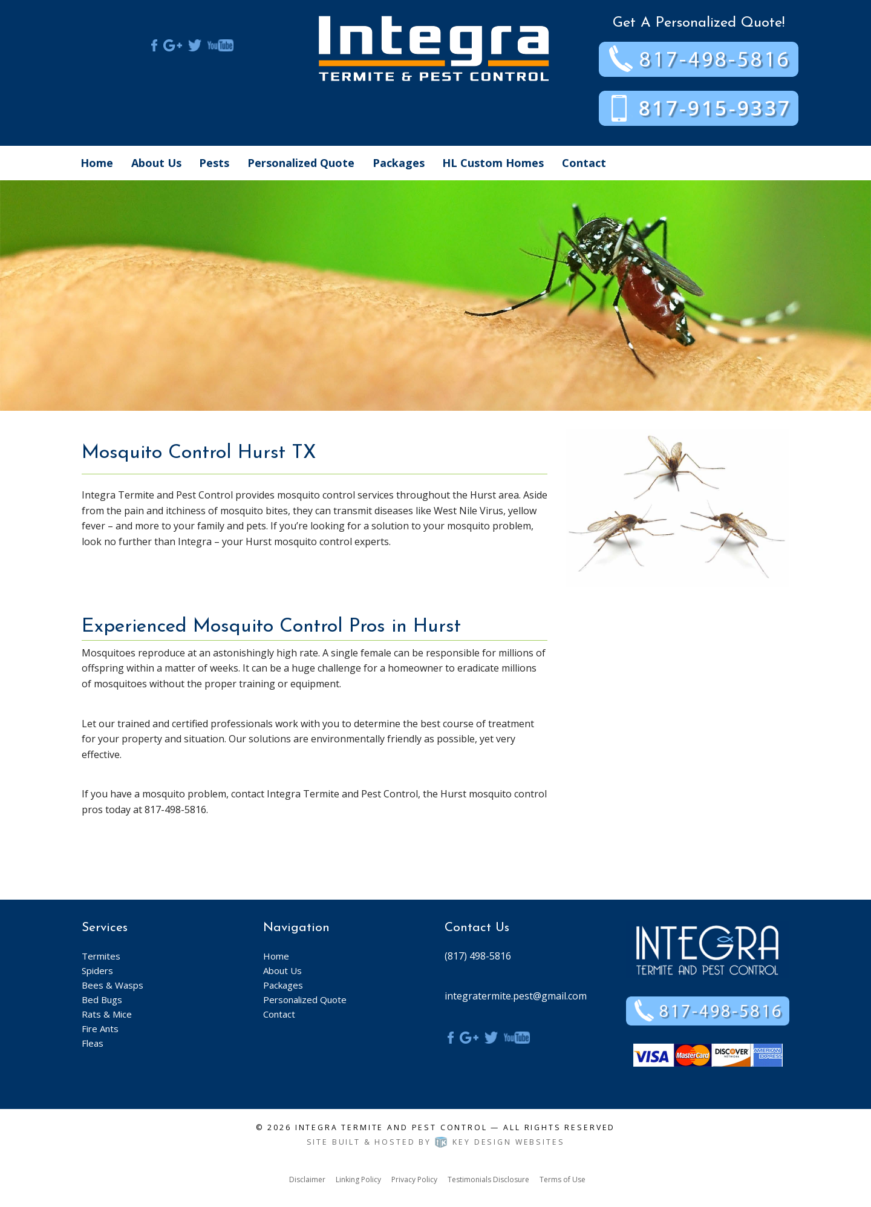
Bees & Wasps (112, 985)
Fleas (92, 1043)
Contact (584, 162)
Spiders (97, 970)
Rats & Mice (107, 1014)
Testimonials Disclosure (488, 1179)
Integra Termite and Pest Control (391, 1127)
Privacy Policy (414, 1179)
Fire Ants (100, 1028)
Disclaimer (307, 1179)
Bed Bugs (102, 999)
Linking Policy (358, 1179)
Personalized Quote (300, 162)
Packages (399, 162)
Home (96, 162)
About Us (156, 162)
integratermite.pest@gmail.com (516, 996)
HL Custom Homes (493, 162)
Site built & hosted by (436, 1142)
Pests (214, 162)
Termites (101, 956)
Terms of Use (563, 1179)
